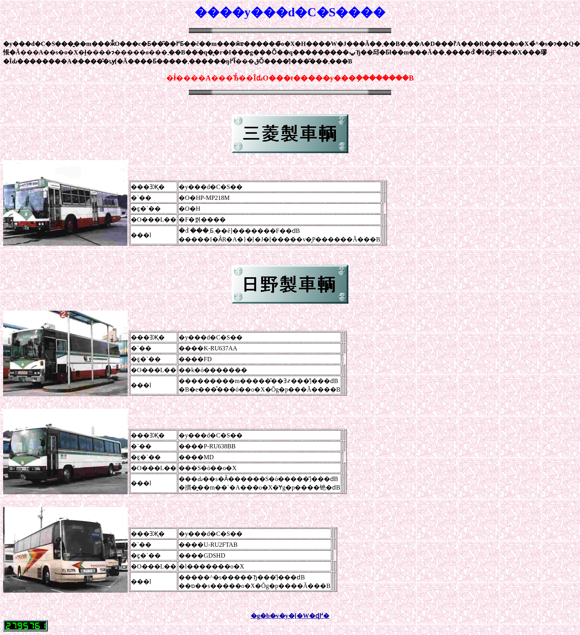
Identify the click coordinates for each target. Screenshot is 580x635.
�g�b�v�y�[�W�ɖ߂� (290, 615)
